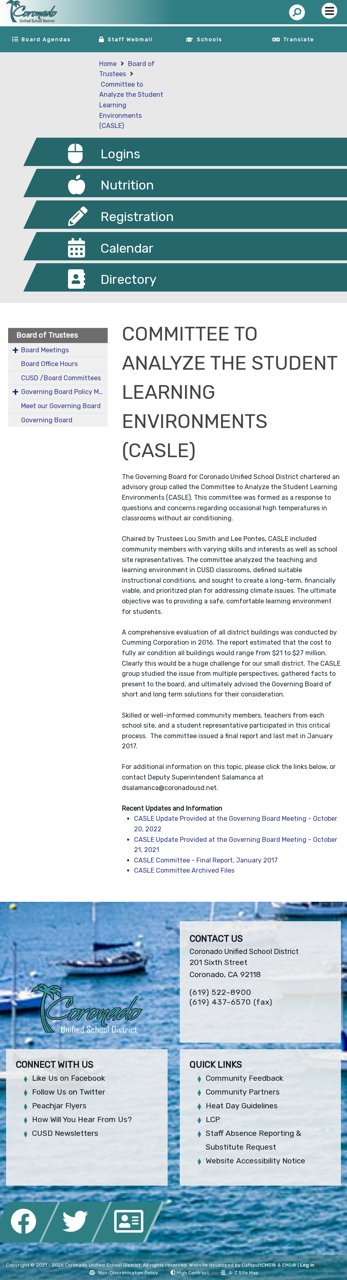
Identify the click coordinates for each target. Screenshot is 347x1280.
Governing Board (46, 420)
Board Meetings (45, 350)
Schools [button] (209, 39)
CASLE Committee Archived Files (184, 870)
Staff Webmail (130, 39)
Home (108, 64)
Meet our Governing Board (61, 406)
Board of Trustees (47, 335)
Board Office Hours (49, 364)
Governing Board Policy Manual (64, 392)
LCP (213, 1119)
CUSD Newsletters (65, 1133)
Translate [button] (298, 39)
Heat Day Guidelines (242, 1105)
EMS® (289, 1265)
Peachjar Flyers (59, 1105)
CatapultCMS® (259, 1265)
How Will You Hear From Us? (82, 1119)
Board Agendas (46, 39)
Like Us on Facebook (68, 1078)
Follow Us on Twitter (68, 1092)
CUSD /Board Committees (61, 378)
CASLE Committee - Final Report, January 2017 (206, 860)
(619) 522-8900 (220, 992)
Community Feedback (244, 1078)
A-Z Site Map (239, 1273)
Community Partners (243, 1092)
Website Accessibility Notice (255, 1160)
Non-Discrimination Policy (123, 1273)
